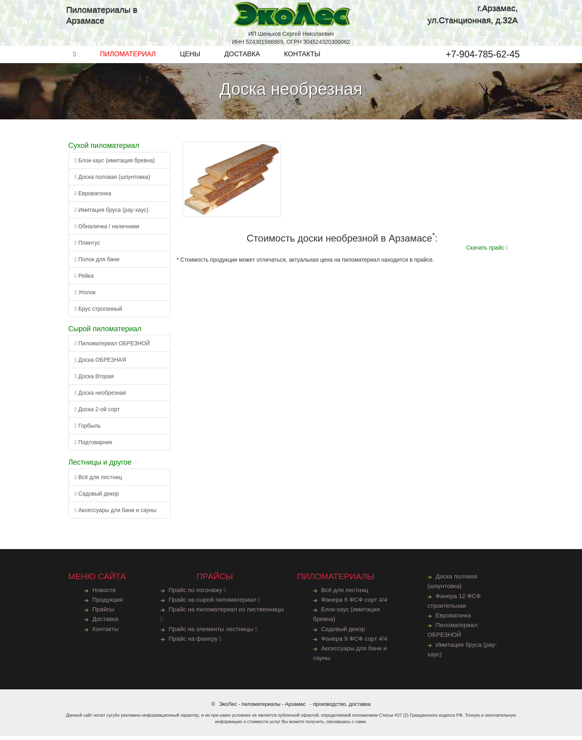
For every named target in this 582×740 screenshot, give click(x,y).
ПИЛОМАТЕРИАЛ (128, 56)
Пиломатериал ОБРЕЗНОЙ (112, 345)
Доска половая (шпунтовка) (112, 179)
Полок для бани (97, 261)
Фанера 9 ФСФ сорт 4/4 (355, 641)
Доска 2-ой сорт (97, 411)
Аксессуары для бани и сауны (116, 512)
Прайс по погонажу (198, 592)
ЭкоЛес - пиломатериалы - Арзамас (262, 708)
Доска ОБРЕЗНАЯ (100, 362)
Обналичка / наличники (107, 228)
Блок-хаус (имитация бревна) (115, 163)
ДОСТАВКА (242, 56)
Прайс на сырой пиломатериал (215, 602)
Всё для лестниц (98, 479)
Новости (104, 592)
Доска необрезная (100, 395)
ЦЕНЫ (190, 56)
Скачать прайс (487, 250)
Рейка (84, 278)
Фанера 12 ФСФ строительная (454, 603)
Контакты (105, 631)
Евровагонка (93, 196)
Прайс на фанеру (195, 641)
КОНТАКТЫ (302, 56)
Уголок (85, 294)
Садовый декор (97, 496)
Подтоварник (93, 444)
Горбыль (88, 428)
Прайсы (103, 612)
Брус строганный (98, 311)
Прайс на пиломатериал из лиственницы (203, 617)
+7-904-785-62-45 (483, 56)
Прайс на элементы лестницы (213, 631)
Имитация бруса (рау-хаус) (112, 212)
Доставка (105, 622)
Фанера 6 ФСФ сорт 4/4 (355, 602)
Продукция (107, 602)
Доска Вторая (94, 378)
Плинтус (87, 245)
